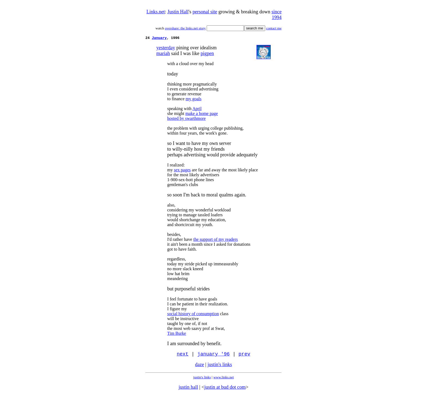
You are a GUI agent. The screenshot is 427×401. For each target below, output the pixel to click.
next (182, 355)
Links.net (156, 11)
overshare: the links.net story (185, 28)
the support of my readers (215, 240)
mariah (163, 54)
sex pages (182, 170)
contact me (274, 28)
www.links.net (223, 379)
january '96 (213, 355)
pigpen (207, 54)
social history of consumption (193, 314)
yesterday (165, 48)
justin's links (220, 366)
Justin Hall (178, 11)
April (197, 109)
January (159, 38)
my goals (194, 99)
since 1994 (277, 14)
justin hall (188, 389)
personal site (205, 11)
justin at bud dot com (225, 389)
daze (199, 366)
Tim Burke (176, 334)
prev (244, 355)
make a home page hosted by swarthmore (192, 116)
